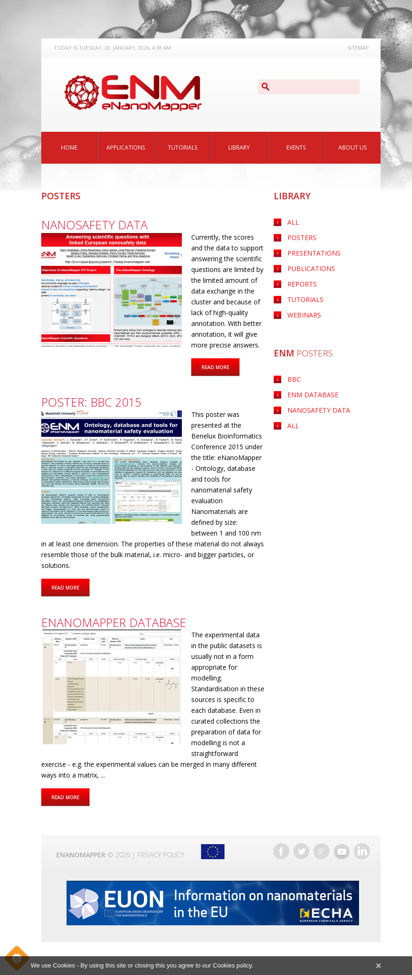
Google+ (322, 851)
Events (296, 147)
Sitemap (358, 47)
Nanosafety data (318, 410)
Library (239, 147)
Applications (125, 147)
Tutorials (182, 147)
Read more (221, 366)
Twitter (301, 851)
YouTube (342, 851)
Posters (301, 237)
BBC (294, 379)
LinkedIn (362, 851)
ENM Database (312, 394)
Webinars (304, 314)
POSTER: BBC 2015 (91, 402)
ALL (293, 425)
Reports (302, 284)
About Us (352, 147)
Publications (311, 268)
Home (69, 147)
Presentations (314, 253)
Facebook (281, 851)
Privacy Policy (160, 854)
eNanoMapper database (113, 622)
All (293, 222)
